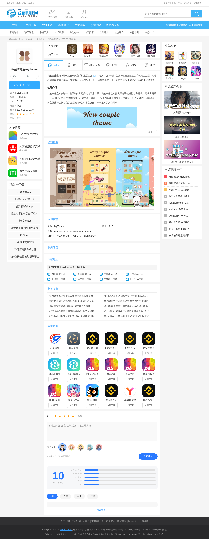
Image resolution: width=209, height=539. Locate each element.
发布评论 (148, 456)
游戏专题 (198, 3)
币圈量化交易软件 (24, 242)
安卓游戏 (96, 25)
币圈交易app (24, 220)
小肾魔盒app (24, 192)
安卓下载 (22, 85)
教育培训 (134, 32)
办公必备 (74, 32)
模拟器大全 (112, 25)
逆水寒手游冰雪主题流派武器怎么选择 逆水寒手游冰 (71, 296)
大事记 (86, 521)
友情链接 (143, 521)
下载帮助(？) (97, 521)
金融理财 (104, 32)
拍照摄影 (89, 32)
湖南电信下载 (84, 274)
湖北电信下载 (58, 274)
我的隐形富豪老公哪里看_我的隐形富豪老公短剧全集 (126, 296)
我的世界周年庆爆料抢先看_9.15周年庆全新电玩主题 (71, 301)
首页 (14, 25)
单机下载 (31, 25)
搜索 (196, 13)
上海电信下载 (58, 279)
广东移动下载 (110, 274)
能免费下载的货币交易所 (24, 227)
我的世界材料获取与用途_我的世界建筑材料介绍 (71, 316)
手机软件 (30, 39)
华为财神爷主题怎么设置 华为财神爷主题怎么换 (126, 301)
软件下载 (47, 25)
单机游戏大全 (185, 25)
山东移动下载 (137, 274)
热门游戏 (178, 3)
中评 (79, 496)
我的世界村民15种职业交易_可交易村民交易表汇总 (126, 316)
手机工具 (44, 32)
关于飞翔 (65, 521)
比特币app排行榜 (24, 199)
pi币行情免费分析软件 (25, 249)
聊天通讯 (29, 32)
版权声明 (121, 521)
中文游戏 (80, 25)
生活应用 (59, 32)
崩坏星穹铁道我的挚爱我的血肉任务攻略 (70, 306)
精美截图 (198, 25)
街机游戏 (63, 25)
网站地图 (132, 521)
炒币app (24, 235)
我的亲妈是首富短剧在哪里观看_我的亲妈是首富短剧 (71, 311)
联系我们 (76, 521)
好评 (65, 496)
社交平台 (119, 32)
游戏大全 (188, 3)
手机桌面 (40, 39)
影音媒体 (14, 32)
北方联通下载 (137, 279)
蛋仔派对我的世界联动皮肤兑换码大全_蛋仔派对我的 (126, 311)
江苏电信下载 (110, 279)
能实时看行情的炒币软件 (24, 213)
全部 (52, 496)
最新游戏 (167, 3)
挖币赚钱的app (24, 206)
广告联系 (110, 521)
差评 (92, 496)
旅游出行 (149, 32)
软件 (95, 75)
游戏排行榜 (171, 25)
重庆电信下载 (84, 279)
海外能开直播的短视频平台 (24, 256)
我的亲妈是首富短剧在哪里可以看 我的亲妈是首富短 (126, 306)
